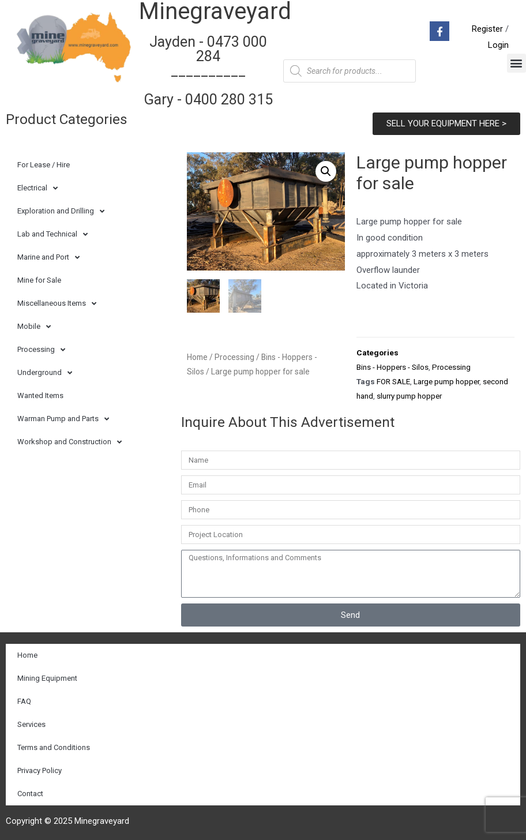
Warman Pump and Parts (63, 419)
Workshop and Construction (69, 442)
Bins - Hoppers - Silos (392, 367)
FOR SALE (393, 381)
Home (197, 357)
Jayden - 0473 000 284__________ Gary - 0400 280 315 (208, 70)
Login (498, 45)
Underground (44, 372)
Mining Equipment (47, 678)
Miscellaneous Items (56, 303)
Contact (30, 793)
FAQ (24, 701)
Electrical (37, 188)
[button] (516, 63)
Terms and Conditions (53, 747)
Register (487, 29)
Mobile (34, 326)
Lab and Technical (52, 234)
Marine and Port (48, 257)
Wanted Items (40, 395)
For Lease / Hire (43, 164)
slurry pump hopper (409, 395)
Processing (41, 349)
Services (31, 724)
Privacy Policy (39, 770)
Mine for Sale (39, 280)
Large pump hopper (446, 381)
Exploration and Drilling (60, 211)
